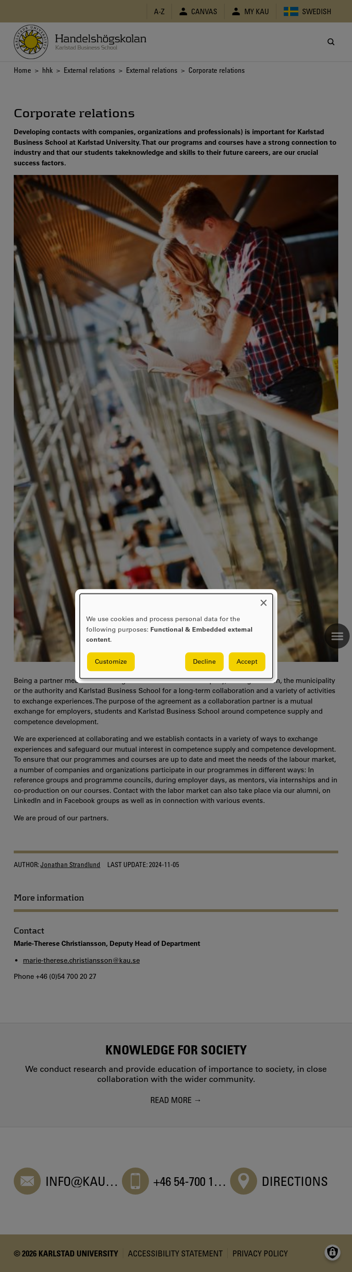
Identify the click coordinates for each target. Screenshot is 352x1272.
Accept (247, 661)
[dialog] (176, 636)
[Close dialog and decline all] (263, 599)
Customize (111, 661)
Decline (204, 661)
